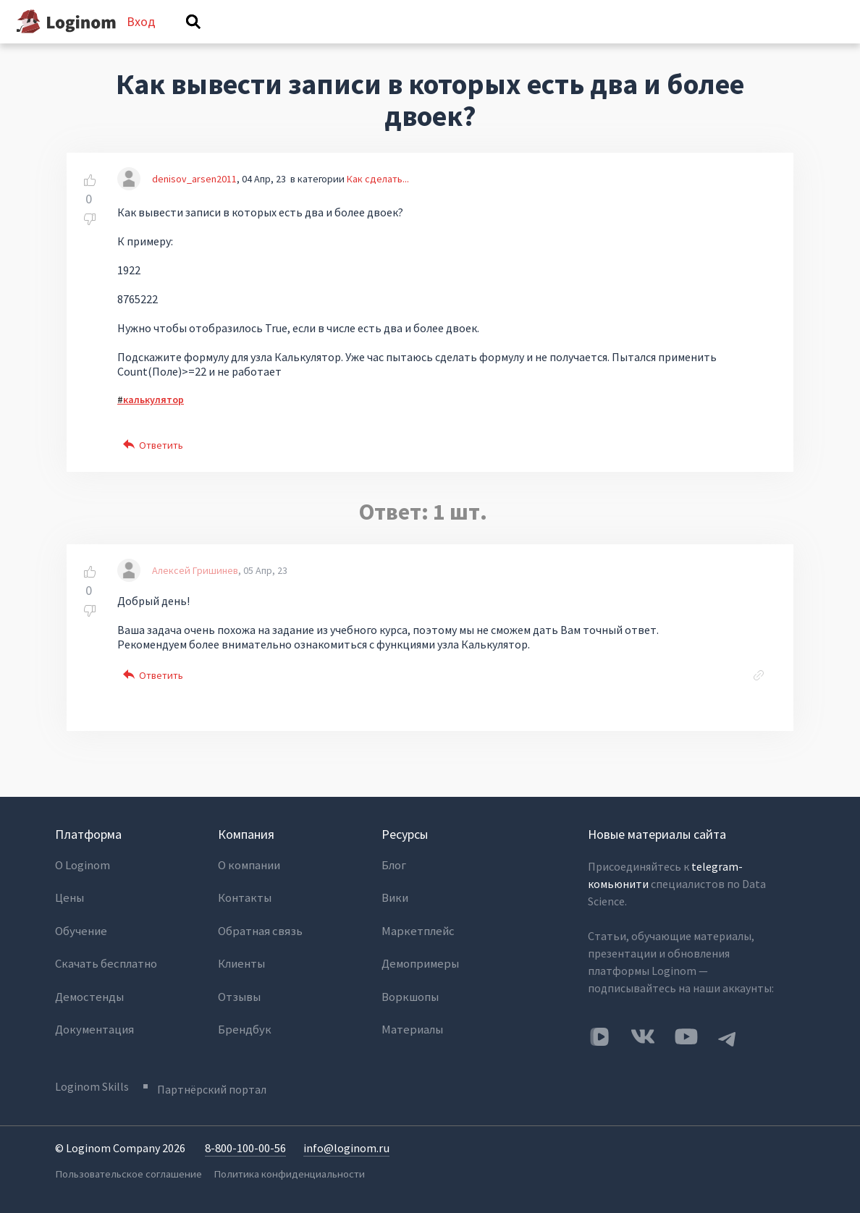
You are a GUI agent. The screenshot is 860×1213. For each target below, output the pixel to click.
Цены (69, 903)
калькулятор (153, 419)
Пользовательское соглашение (126, 1177)
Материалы (411, 1019)
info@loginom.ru (346, 1152)
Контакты (244, 903)
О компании (248, 874)
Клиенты (241, 961)
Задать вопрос (612, 41)
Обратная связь (258, 932)
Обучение (80, 932)
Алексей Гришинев (195, 590)
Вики (394, 903)
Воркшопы (409, 990)
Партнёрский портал (216, 1093)
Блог (393, 874)
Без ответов (357, 41)
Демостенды (88, 990)
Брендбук (243, 1019)
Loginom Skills (92, 1093)
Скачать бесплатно (105, 961)
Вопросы (271, 41)
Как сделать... (378, 198)
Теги (438, 41)
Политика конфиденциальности (287, 1177)
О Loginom (82, 874)
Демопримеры (418, 961)
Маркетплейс (415, 932)
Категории (515, 41)
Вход (777, 31)
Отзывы (239, 990)
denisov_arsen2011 (194, 198)
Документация (93, 1019)
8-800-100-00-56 (245, 1152)
